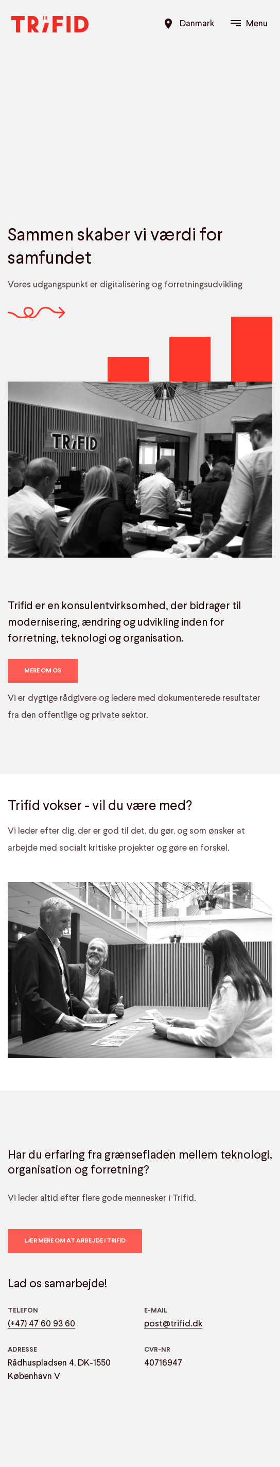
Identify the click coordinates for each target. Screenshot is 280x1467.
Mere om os (42, 671)
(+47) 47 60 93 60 (41, 1324)
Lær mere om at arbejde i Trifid (75, 1241)
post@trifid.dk (173, 1324)
